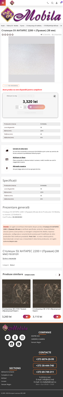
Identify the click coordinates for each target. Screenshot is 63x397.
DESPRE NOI (35, 336)
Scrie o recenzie (9, 258)
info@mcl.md (48, 379)
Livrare (3, 381)
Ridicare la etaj (10, 96)
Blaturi (12, 265)
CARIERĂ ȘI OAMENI (38, 339)
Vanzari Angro (36, 342)
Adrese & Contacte (7, 372)
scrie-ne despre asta (10, 241)
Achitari (4, 378)
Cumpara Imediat (30, 113)
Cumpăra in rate (7, 375)
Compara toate (30, 275)
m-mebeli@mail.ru (48, 382)
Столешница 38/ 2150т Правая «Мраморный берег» (14, 310)
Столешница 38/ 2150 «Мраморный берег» (47, 310)
